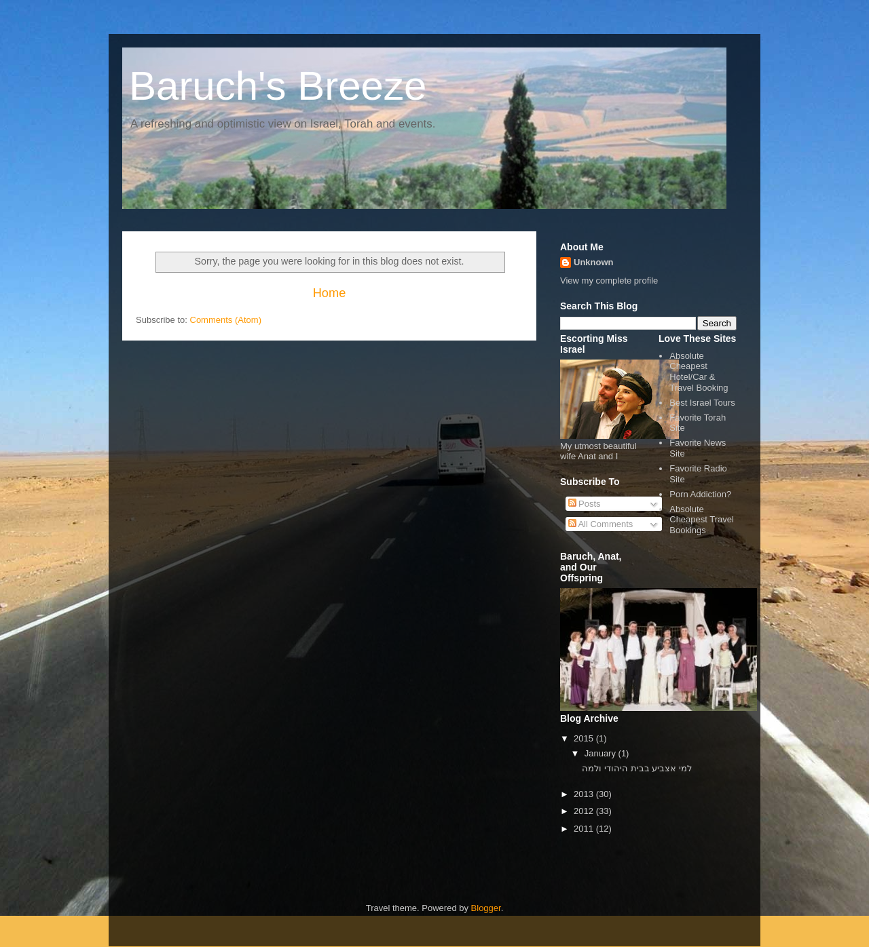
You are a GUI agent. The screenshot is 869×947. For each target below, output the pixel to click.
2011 (585, 829)
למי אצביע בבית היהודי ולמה (636, 768)
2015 (585, 738)
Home (329, 293)
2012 (585, 811)
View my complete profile (609, 280)
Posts (584, 504)
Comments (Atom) (225, 320)
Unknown (594, 262)
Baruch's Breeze (277, 86)
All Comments (600, 524)
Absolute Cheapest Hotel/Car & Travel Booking (698, 372)
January (601, 753)
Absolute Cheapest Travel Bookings (701, 519)
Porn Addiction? (700, 494)
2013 (585, 794)
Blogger (486, 908)
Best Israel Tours (702, 403)
